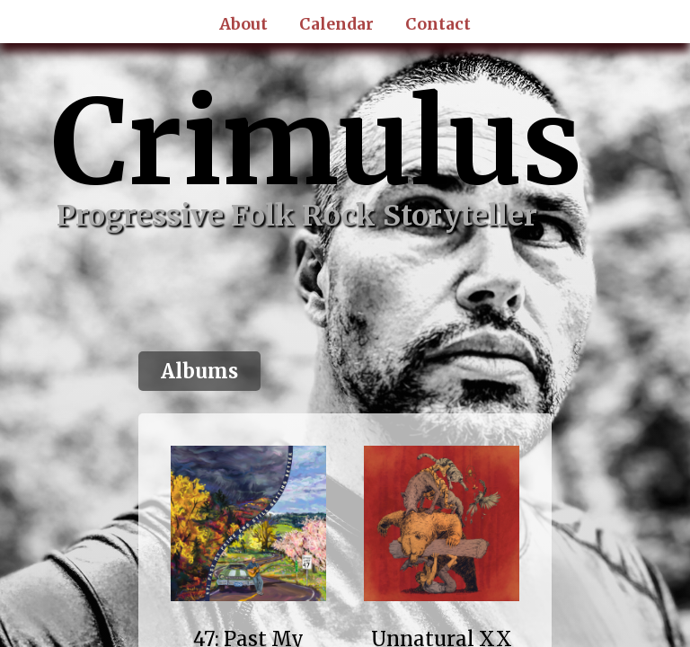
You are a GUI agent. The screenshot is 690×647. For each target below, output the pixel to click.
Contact (438, 24)
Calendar (336, 24)
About (243, 24)
